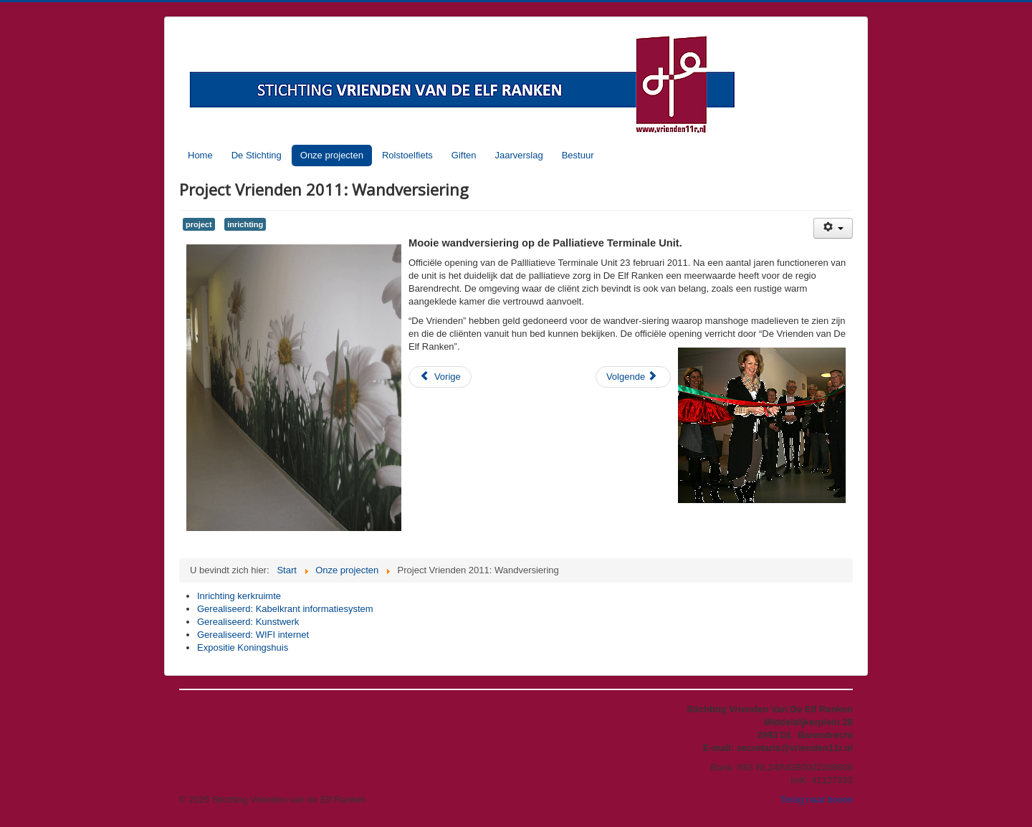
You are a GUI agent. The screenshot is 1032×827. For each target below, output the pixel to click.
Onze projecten (331, 155)
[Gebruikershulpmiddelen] (833, 228)
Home (200, 155)
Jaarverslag (518, 155)
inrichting (245, 224)
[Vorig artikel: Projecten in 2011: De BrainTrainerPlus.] (440, 377)
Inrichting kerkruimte (239, 596)
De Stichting (256, 155)
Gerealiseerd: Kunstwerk (248, 621)
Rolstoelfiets (407, 155)
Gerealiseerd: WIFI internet (253, 634)
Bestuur (578, 155)
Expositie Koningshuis (242, 647)
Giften (464, 155)
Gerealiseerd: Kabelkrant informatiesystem (285, 608)
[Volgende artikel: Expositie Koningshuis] (633, 377)
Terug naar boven (816, 799)
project (199, 224)
